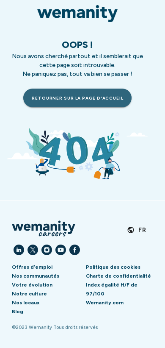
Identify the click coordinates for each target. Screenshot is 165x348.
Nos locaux (25, 303)
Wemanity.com (105, 303)
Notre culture (29, 294)
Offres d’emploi (32, 267)
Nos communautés (35, 276)
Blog (17, 312)
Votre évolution (32, 285)
